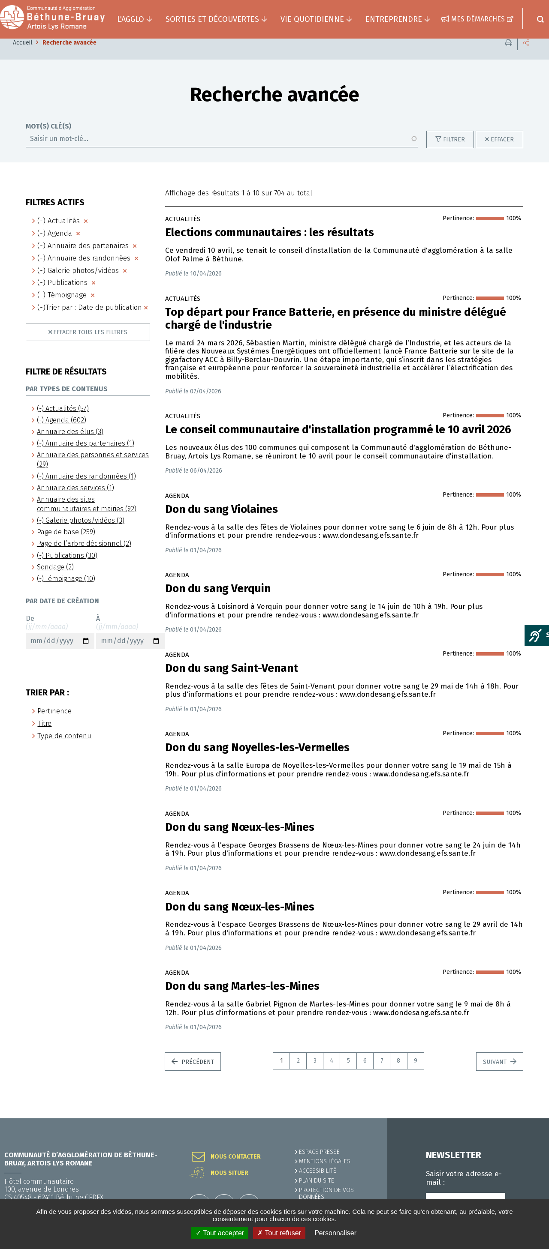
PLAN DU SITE (316, 1180)
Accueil (23, 55)
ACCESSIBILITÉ (317, 1170)
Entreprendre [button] (393, 19)
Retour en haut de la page (523, 1118)
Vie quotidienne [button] (312, 19)
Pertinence (54, 723)
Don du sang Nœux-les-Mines (239, 920)
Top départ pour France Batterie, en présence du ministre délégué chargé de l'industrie (335, 331)
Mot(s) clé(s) (48, 139)
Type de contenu (64, 748)
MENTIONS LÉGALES (324, 1161)
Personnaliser (335, 1233)
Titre (44, 736)
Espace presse (319, 1152)
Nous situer (229, 1173)
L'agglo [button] (130, 19)
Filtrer (454, 152)
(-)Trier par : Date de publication (89, 320)
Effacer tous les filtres (90, 345)
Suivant (495, 1074)
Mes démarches (478, 19)
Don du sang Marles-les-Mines (242, 999)
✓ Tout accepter (220, 1233)
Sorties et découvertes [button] (212, 19)
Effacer (502, 152)
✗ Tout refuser (279, 1233)
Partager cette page (526, 55)
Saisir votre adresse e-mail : (464, 1178)
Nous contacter (236, 1156)
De (60, 645)
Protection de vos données (326, 1193)
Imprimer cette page (508, 55)
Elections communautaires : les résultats (269, 245)
